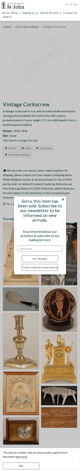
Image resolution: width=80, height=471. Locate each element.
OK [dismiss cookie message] (21, 465)
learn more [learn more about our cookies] (21, 456)
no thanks (40, 258)
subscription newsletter (40, 267)
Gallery (7, 26)
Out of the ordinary (27, 26)
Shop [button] (16, 13)
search (7, 17)
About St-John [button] (50, 13)
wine (26, 148)
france (10, 148)
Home (5, 13)
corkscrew (43, 148)
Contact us (70, 13)
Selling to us (30, 13)
